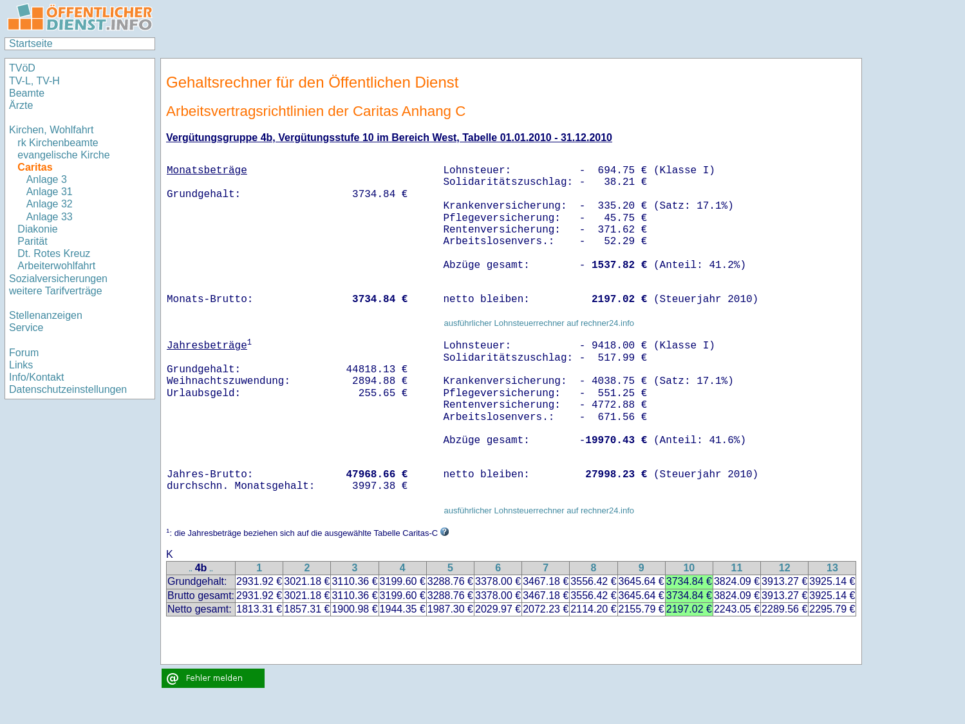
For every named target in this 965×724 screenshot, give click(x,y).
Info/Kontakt (36, 377)
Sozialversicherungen (58, 278)
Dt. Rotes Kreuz (53, 253)
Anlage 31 (49, 191)
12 (785, 567)
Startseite (31, 43)
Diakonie (37, 229)
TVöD (22, 67)
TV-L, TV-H (34, 80)
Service (26, 327)
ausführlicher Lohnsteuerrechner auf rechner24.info (539, 323)
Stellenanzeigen (45, 315)
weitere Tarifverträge (55, 290)
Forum (24, 352)
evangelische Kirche (63, 154)
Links (21, 364)
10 (689, 567)
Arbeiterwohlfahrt (56, 265)
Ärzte (21, 105)
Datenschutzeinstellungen (68, 389)
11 (737, 567)
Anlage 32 (49, 203)
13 (832, 567)
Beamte (26, 93)
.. (190, 569)
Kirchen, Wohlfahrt (51, 129)
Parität (32, 241)
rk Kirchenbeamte (57, 142)
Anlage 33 (49, 216)
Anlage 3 (46, 179)
